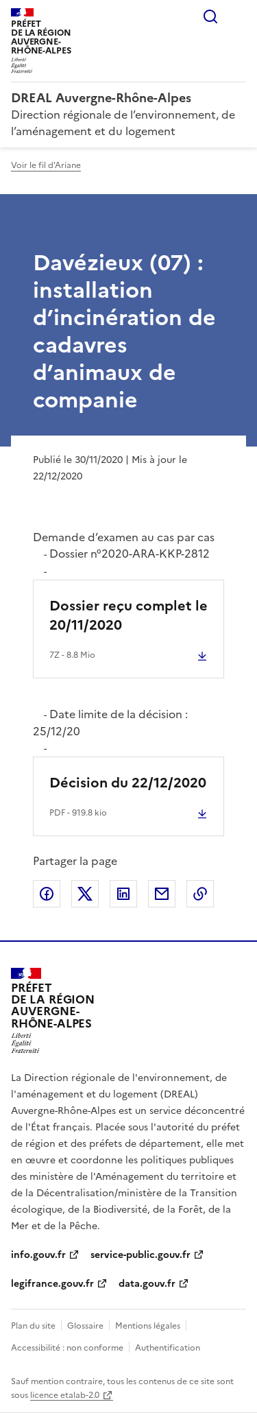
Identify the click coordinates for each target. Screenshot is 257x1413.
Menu (238, 16)
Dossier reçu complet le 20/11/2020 (128, 615)
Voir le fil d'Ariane (46, 165)
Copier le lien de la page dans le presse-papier (200, 893)
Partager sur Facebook (46, 893)
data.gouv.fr (147, 1284)
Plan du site (33, 1326)
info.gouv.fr (38, 1255)
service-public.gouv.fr (140, 1255)
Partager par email (161, 893)
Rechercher (210, 16)
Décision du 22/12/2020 (127, 782)
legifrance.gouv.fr (52, 1284)
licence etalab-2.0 (64, 1395)
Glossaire (85, 1326)
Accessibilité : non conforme (67, 1348)
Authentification (167, 1348)
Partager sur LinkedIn (123, 893)
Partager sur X (85, 893)
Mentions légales (147, 1326)
